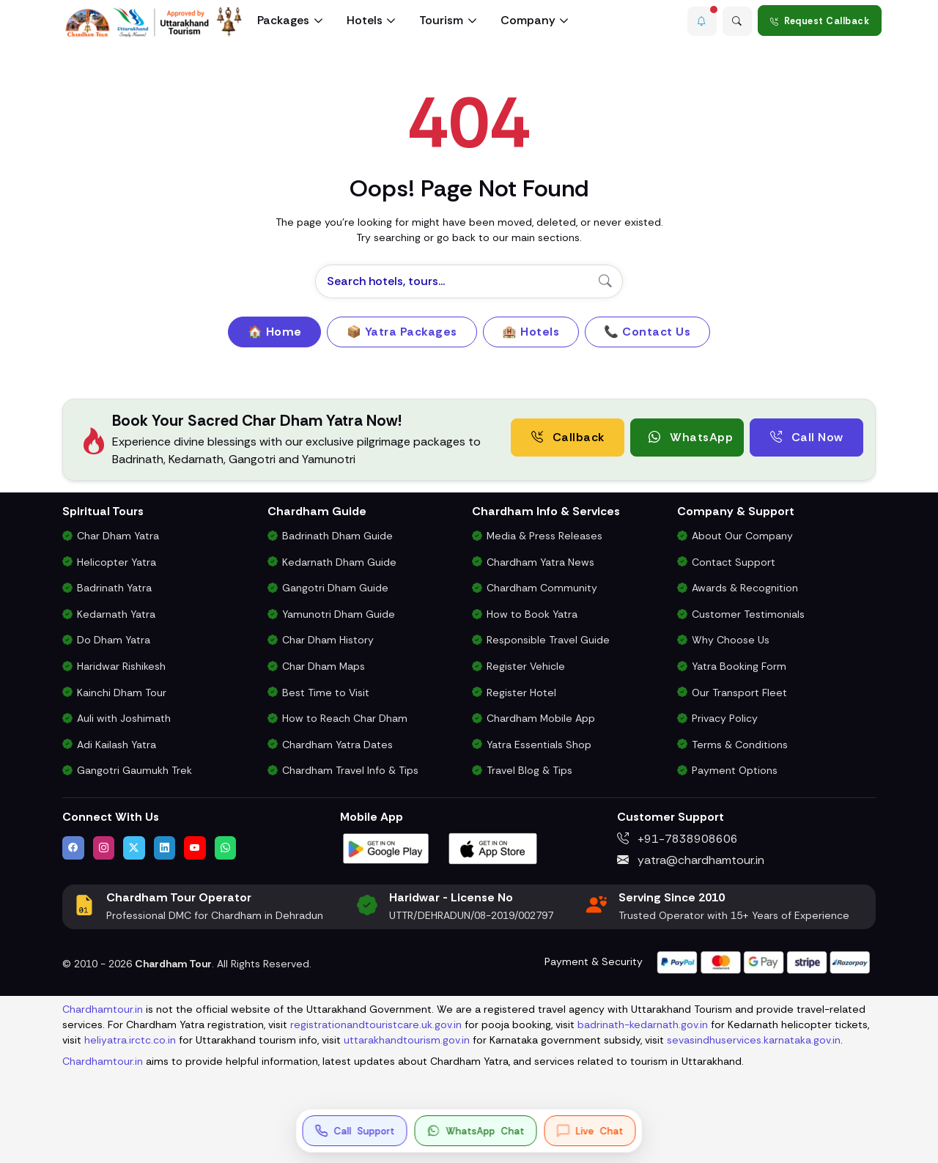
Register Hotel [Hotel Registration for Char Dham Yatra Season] (521, 692)
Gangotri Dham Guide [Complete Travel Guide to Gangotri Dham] (335, 587)
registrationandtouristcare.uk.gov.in (376, 1024)
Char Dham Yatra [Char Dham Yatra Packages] (118, 535)
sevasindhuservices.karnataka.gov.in (754, 1039)
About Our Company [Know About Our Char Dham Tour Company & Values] (742, 535)
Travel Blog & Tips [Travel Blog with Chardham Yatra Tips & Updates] (529, 770)
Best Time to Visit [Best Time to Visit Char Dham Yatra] (325, 692)
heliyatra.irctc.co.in (130, 1039)
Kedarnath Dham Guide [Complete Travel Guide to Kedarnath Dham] (339, 562)
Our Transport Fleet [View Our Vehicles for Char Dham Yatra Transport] (739, 692)
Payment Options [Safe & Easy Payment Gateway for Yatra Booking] (735, 770)
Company (528, 20)
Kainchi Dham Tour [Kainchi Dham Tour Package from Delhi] (121, 692)
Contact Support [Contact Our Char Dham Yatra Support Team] (733, 562)
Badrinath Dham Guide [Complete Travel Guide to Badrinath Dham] (337, 535)
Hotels (365, 20)
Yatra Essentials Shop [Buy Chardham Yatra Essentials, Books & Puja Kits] (539, 744)
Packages (283, 20)
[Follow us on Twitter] (134, 848)
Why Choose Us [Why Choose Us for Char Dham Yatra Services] (730, 639)
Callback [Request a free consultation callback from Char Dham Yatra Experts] (568, 437)
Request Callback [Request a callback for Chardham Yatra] (820, 21)
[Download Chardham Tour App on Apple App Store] (493, 847)
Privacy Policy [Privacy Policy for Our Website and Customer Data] (725, 718)
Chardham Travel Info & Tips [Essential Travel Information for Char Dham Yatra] (350, 770)
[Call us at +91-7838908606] (355, 1130)
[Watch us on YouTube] (195, 848)
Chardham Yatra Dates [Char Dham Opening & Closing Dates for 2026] (337, 744)
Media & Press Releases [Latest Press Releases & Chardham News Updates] (544, 535)
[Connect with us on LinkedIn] (165, 848)
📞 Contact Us (647, 331)
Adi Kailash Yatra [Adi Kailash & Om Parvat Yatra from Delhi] (116, 744)
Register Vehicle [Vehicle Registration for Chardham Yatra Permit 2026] (526, 666)
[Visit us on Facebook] (73, 848)
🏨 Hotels (530, 331)
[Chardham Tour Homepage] (153, 22)
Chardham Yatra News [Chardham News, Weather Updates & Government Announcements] (540, 562)
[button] (699, 20)
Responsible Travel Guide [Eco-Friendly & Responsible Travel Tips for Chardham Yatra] (548, 639)
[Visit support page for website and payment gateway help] (763, 961)
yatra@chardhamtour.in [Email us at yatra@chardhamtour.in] (690, 860)
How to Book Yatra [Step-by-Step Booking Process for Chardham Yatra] (532, 614)
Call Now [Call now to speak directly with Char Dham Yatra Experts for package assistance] (806, 437)
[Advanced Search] (736, 20)
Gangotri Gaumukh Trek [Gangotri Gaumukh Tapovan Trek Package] (134, 770)
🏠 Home (275, 331)
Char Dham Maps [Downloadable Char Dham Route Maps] (323, 666)
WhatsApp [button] (691, 437)
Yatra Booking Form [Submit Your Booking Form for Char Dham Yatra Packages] (739, 666)
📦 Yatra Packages (402, 331)
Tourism (441, 20)
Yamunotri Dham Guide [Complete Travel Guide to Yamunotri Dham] (338, 614)
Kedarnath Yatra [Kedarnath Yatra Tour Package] (116, 614)
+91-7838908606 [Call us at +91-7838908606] (677, 838)
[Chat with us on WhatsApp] (226, 848)
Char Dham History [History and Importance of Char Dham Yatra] (328, 639)
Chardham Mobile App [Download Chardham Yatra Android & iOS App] (541, 718)
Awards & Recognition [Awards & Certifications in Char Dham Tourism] (745, 587)
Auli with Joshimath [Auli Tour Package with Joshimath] (124, 718)
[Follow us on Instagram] (104, 848)
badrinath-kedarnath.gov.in (642, 1024)
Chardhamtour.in (102, 1009)
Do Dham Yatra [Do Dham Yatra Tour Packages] (113, 639)
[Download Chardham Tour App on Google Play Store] (386, 847)
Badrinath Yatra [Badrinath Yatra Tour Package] (114, 587)
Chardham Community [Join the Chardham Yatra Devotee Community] (542, 587)
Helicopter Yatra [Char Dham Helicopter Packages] (116, 562)
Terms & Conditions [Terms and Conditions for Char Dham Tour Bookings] (740, 744)
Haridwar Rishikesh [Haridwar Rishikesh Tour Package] (121, 666)
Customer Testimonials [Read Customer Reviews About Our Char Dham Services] (748, 614)
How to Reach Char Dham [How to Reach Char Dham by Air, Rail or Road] (344, 718)
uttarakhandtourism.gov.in (407, 1039)
